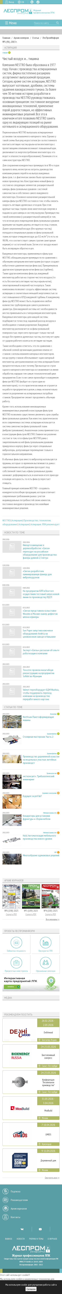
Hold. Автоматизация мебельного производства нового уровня (39, 837)
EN (22, 2)
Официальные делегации (45, 971)
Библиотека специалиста (16, 950)
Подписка (15, 1191)
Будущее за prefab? (32, 796)
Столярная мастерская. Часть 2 (38, 736)
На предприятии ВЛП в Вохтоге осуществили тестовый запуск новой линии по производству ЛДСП (41, 594)
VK (31, 1)
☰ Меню (11, 22)
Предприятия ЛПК (46, 950)
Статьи (35, 37)
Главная (6, 37)
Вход (11, 2)
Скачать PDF (11, 914)
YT (40, 1229)
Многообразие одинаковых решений (41, 855)
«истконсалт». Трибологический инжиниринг (38, 778)
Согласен (31, 1289)
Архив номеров (21, 37)
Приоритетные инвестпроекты (16, 971)
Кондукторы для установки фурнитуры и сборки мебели (36, 817)
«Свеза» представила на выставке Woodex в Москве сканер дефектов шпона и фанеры (40, 613)
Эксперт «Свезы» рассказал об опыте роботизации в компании (41, 652)
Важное (8, 1238)
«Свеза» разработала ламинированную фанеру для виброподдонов (37, 574)
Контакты (15, 1217)
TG (38, 2)
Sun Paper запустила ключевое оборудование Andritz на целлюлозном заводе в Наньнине (39, 633)
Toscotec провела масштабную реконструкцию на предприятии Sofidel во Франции (38, 673)
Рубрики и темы (36, 1238)
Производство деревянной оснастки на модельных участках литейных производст (41, 759)
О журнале (52, 1238)
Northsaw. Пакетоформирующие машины (38, 718)
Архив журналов (19, 1208)
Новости (21, 1238)
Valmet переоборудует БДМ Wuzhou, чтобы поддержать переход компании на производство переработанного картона (41, 694)
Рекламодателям (19, 1200)
